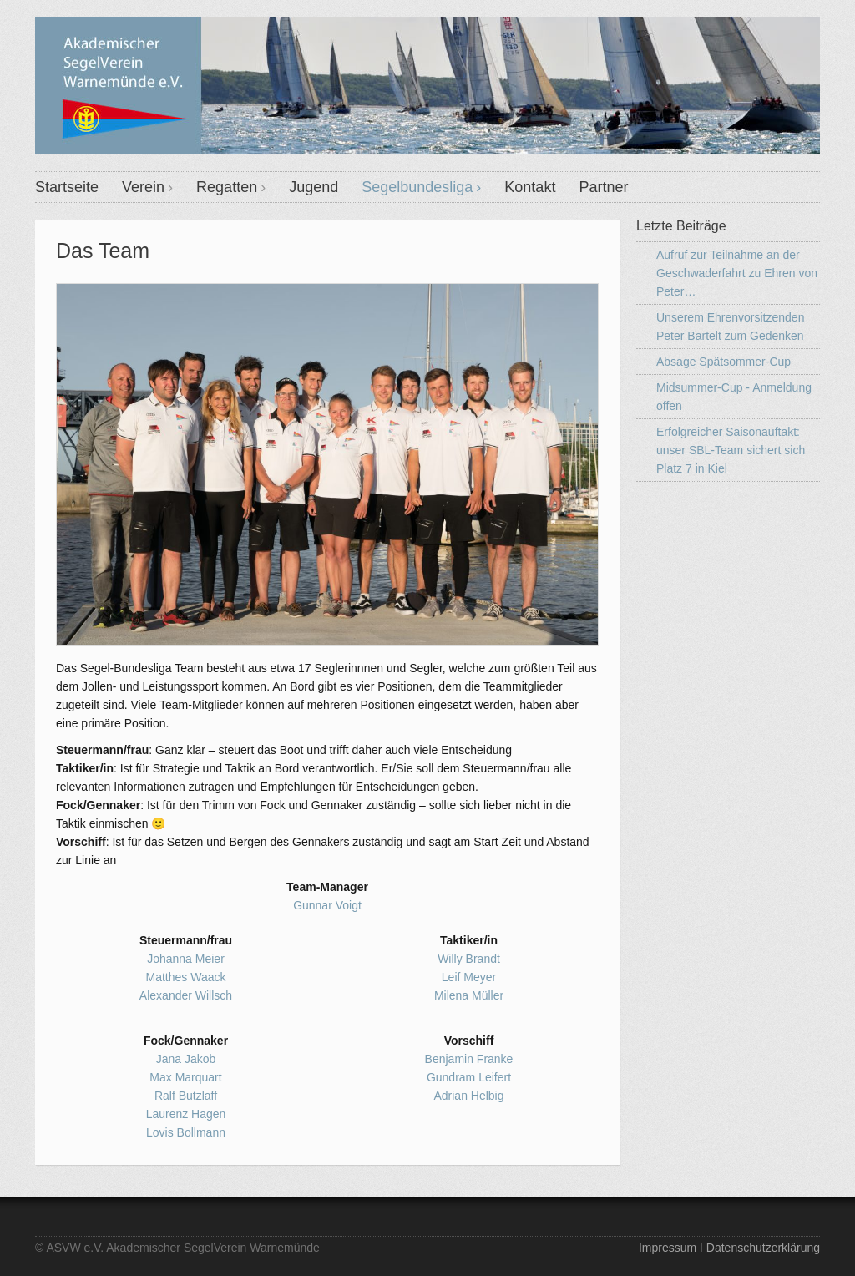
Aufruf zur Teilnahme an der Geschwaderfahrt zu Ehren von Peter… (736, 273)
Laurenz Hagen (186, 1114)
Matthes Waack (186, 977)
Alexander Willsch (185, 995)
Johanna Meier (186, 958)
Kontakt (529, 187)
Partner (603, 187)
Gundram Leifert (469, 1077)
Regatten (226, 187)
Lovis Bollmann (185, 1132)
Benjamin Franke (469, 1059)
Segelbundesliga (417, 187)
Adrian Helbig (468, 1095)
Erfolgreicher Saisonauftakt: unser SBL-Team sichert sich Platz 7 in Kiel (730, 450)
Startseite (67, 187)
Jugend (313, 187)
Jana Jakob (186, 1059)
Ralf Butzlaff (185, 1095)
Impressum (667, 1247)
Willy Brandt (469, 958)
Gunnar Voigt (327, 905)
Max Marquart (185, 1077)
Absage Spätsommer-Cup (723, 361)
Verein (143, 187)
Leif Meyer (469, 977)
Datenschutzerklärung (763, 1247)
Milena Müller (468, 995)
